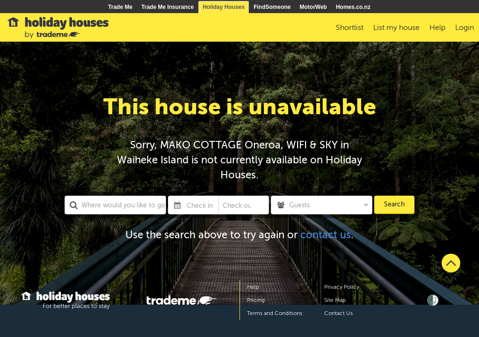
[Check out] (237, 205)
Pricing (256, 300)
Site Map (335, 300)
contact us (325, 235)
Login (464, 27)
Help (253, 287)
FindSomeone (272, 7)
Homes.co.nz (353, 7)
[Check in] (200, 205)
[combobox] (115, 205)
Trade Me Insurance (167, 7)
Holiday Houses (224, 7)
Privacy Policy (341, 287)
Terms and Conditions (274, 313)
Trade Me (120, 7)
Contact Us (338, 313)
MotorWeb (313, 7)
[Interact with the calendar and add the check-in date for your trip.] (177, 205)
